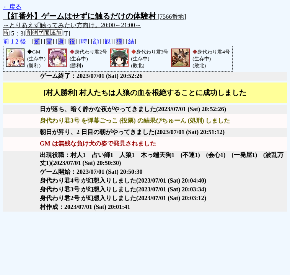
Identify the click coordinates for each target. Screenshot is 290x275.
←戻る (12, 6)
